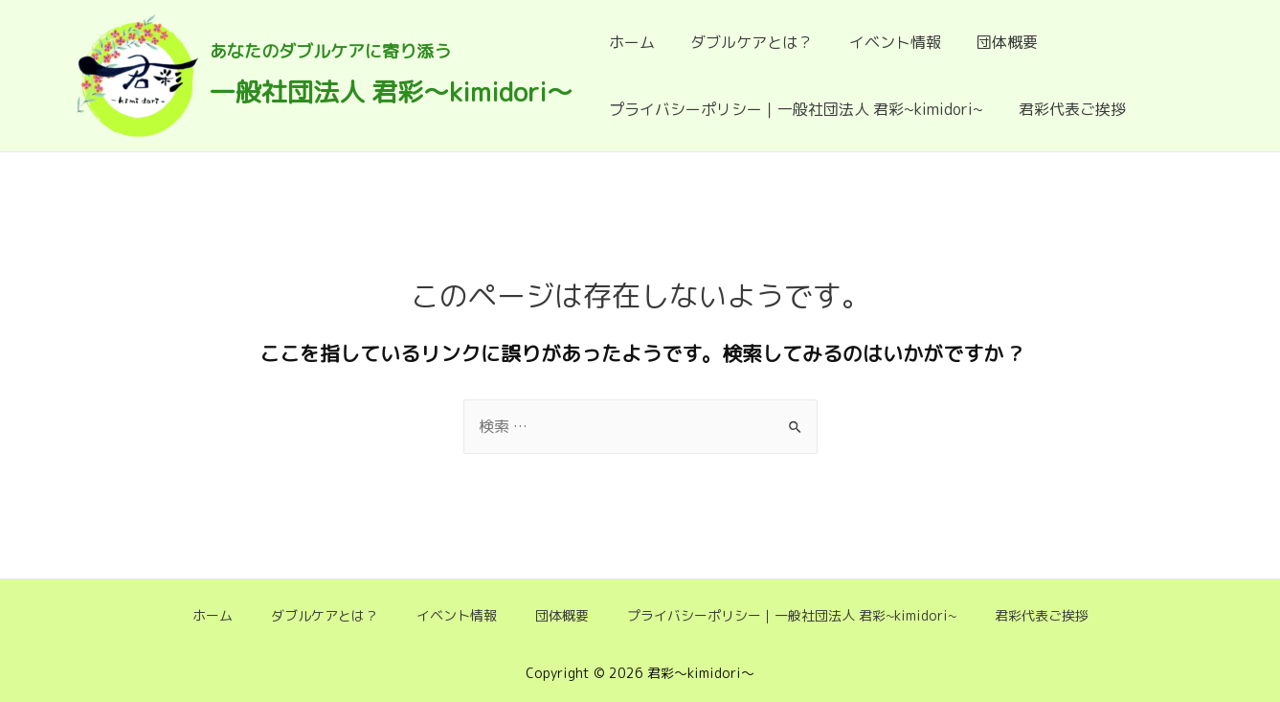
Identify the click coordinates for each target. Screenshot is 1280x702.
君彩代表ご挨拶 (1065, 109)
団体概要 (990, 42)
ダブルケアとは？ (745, 42)
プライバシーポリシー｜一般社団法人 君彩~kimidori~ (794, 109)
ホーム (630, 42)
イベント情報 (883, 42)
